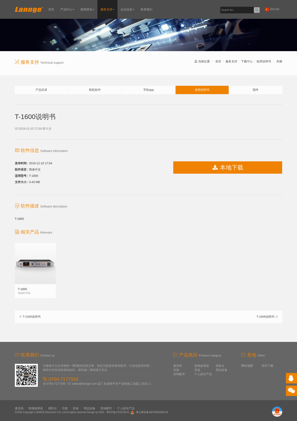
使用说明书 (263, 61)
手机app (148, 89)
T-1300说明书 (32, 316)
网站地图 (247, 365)
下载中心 (247, 61)
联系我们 (146, 9)
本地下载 (227, 167)
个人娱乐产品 (203, 374)
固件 (256, 89)
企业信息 (127, 9)
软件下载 (267, 365)
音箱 (197, 370)
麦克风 (177, 365)
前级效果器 (201, 365)
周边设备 (221, 370)
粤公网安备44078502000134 (152, 412)
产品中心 (67, 9)
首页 (51, 9)
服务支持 (107, 9)
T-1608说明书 (265, 316)
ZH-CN (272, 9)
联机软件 (95, 89)
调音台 (220, 365)
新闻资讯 (87, 9)
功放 (176, 370)
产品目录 (41, 89)
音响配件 (179, 374)
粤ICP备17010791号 (117, 412)
